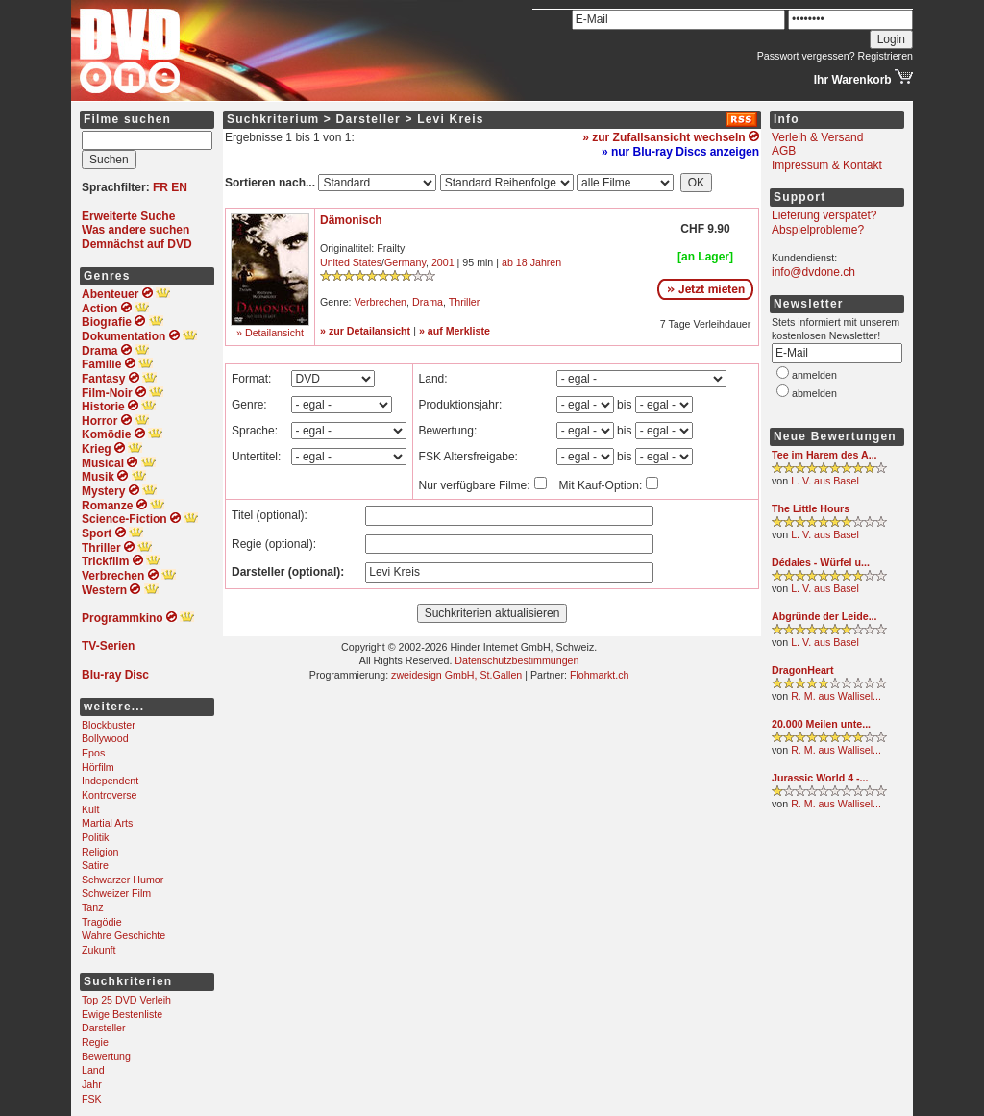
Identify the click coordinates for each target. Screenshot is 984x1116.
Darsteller (104, 1027)
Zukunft (99, 949)
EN (179, 187)
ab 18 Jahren (531, 262)
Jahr (92, 1084)
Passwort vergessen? (806, 56)
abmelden (814, 393)
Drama (427, 302)
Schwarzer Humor (122, 879)
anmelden (814, 375)
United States (350, 262)
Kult (90, 809)
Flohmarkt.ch (599, 675)
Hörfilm (98, 767)
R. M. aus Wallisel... (836, 696)
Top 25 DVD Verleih (126, 999)
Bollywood (105, 738)
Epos (93, 752)
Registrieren (885, 56)
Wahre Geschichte (123, 935)
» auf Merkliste (454, 330)
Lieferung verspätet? (824, 215)
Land (93, 1070)
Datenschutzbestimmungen (516, 660)
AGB (784, 151)
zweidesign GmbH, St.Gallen (456, 675)
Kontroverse (109, 795)
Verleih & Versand (817, 137)
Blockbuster (108, 725)
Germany (405, 262)
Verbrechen (381, 302)
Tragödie (102, 922)
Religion (100, 851)
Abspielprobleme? (818, 229)
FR (160, 187)
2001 (443, 262)
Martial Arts (107, 823)
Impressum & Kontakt (827, 165)
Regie (95, 1042)
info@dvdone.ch (813, 272)
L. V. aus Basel (825, 480)
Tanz (93, 907)
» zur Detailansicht (365, 330)
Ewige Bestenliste (122, 1014)
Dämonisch (351, 220)
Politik (95, 837)
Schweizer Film (116, 893)
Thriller (464, 302)
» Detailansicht (270, 332)
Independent (110, 780)
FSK (92, 1098)
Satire (95, 865)
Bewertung (106, 1056)
